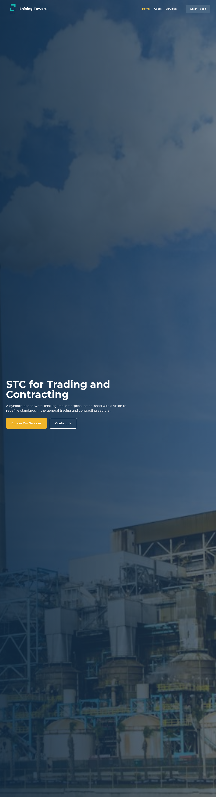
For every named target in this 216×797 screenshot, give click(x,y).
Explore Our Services (26, 423)
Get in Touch (198, 8)
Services (171, 8)
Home (146, 8)
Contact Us (63, 423)
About (157, 8)
